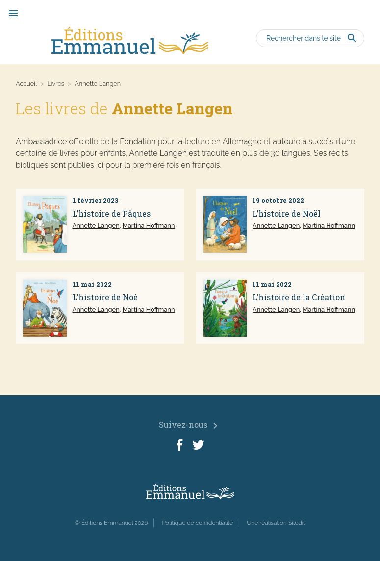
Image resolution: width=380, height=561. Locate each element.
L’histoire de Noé (105, 297)
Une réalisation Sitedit (276, 522)
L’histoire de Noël (287, 213)
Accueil (26, 83)
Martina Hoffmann (149, 225)
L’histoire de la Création (299, 297)
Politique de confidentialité (197, 522)
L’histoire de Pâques (112, 213)
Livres (55, 83)
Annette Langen (96, 225)
